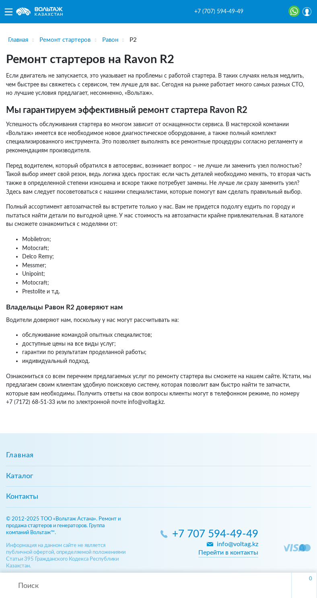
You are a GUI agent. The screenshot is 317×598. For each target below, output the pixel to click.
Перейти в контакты (228, 552)
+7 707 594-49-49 (215, 534)
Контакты (22, 496)
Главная (20, 455)
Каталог (19, 476)
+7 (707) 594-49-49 (218, 11)
